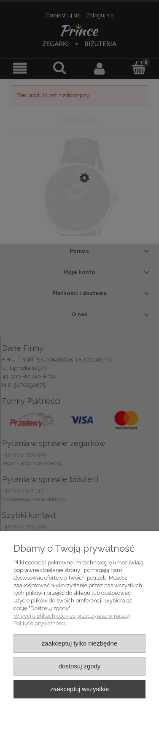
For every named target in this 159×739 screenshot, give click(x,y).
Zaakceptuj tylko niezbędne (79, 643)
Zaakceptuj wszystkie (79, 688)
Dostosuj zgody (80, 666)
